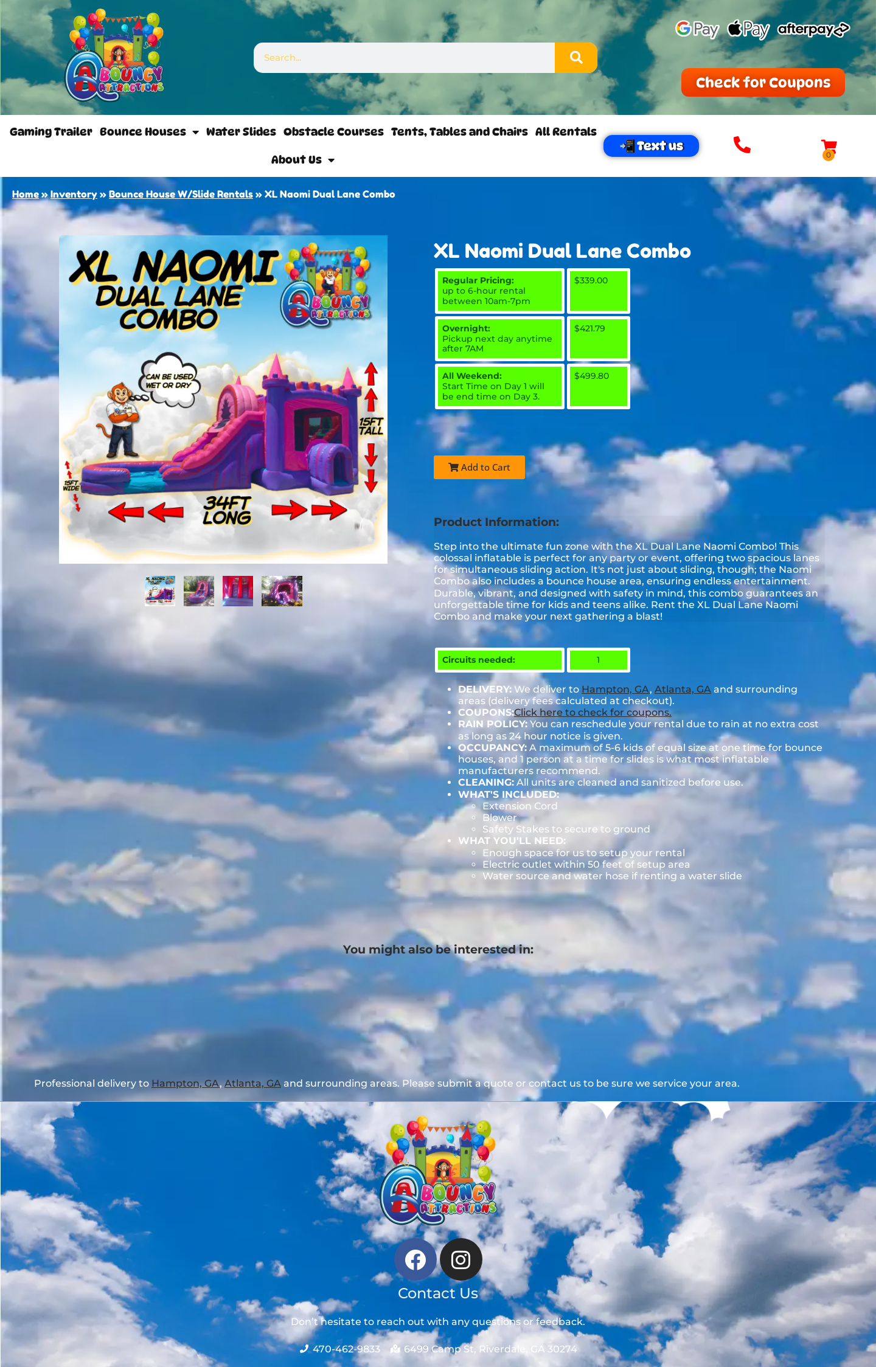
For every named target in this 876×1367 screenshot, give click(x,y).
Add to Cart (479, 467)
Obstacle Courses (333, 131)
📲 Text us (651, 146)
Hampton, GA (616, 689)
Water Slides (241, 131)
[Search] (576, 58)
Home (25, 194)
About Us (303, 159)
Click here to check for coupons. (593, 712)
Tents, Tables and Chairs (459, 131)
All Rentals (566, 131)
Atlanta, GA (683, 689)
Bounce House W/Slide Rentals (181, 194)
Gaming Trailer (51, 131)
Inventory (73, 194)
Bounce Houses (149, 132)
